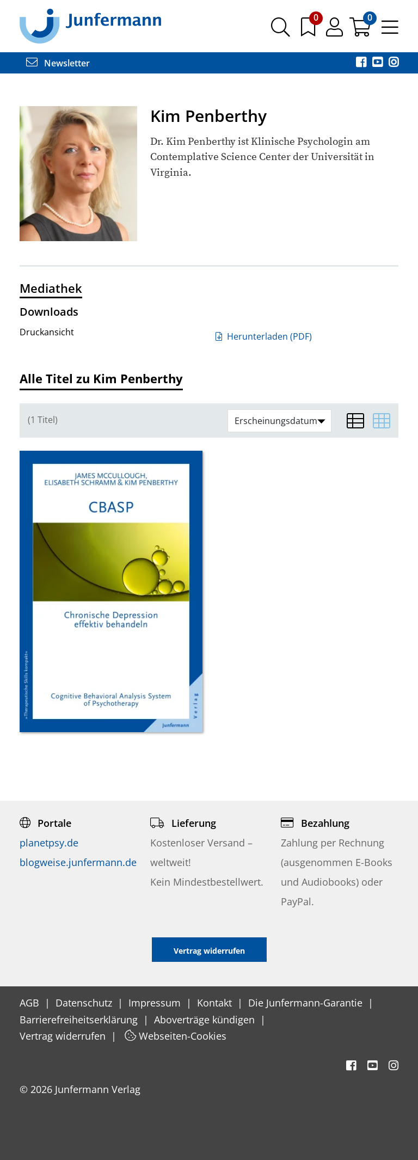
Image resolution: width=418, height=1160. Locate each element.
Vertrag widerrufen (64, 1035)
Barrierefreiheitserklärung (80, 1019)
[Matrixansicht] (381, 420)
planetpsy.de (49, 842)
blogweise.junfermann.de (78, 862)
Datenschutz (85, 1002)
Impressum (155, 1002)
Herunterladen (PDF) (264, 336)
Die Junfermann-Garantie (306, 1002)
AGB (31, 1002)
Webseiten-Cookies (175, 1035)
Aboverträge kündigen (205, 1019)
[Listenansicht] (355, 420)
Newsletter (58, 63)
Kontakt (216, 1002)
